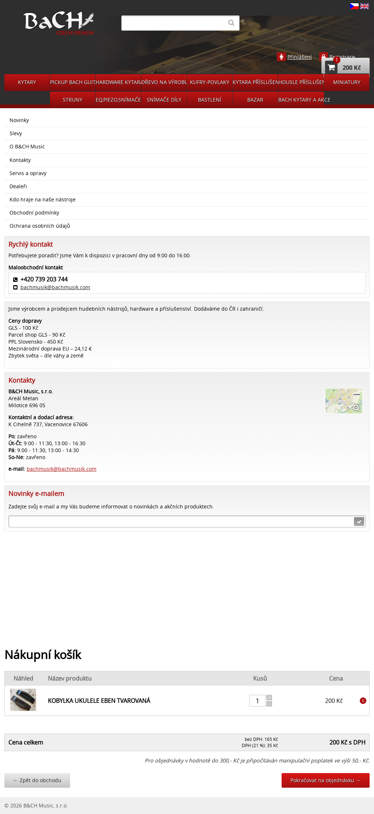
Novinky (19, 120)
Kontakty (20, 160)
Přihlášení (299, 57)
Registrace (342, 57)
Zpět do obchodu (37, 780)
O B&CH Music (27, 146)
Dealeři (18, 186)
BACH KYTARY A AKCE (301, 99)
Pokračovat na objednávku (325, 780)
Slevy (15, 133)
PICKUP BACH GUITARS (72, 82)
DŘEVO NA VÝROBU (164, 82)
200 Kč (343, 67)
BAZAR (255, 99)
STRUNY (73, 99)
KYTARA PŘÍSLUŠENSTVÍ (255, 82)
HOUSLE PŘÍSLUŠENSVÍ (301, 82)
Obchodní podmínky (34, 212)
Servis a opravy (27, 173)
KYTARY (27, 82)
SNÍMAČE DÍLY (164, 99)
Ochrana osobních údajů (39, 226)
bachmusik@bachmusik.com (55, 287)
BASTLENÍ (209, 99)
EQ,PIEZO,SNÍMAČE (118, 99)
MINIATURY (346, 82)
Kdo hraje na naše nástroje (42, 199)
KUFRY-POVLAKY (209, 82)
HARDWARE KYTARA (118, 82)
